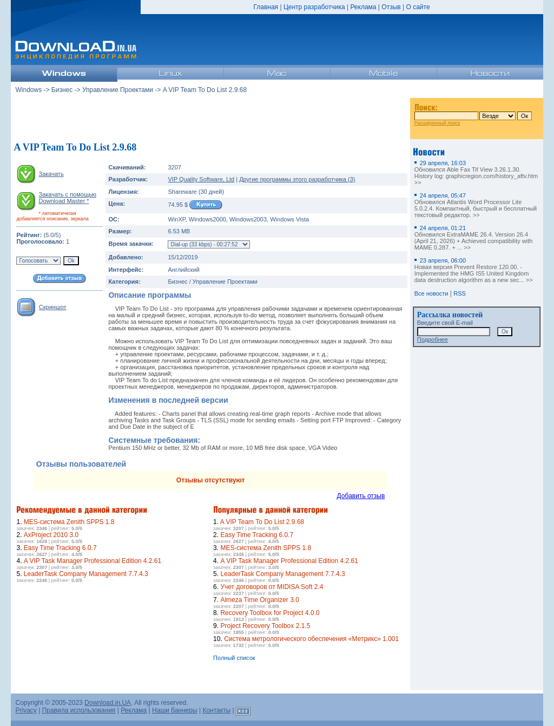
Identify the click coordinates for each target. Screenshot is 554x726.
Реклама (363, 7)
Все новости (431, 293)
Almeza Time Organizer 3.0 (259, 600)
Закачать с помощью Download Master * (67, 197)
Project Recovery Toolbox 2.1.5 (265, 626)
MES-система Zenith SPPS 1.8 (69, 522)
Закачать (51, 174)
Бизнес (61, 90)
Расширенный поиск (437, 123)
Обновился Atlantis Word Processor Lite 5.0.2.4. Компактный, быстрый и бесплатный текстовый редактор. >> (475, 205)
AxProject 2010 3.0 (51, 535)
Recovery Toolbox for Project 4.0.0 (269, 613)
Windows (28, 90)
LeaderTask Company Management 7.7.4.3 (86, 574)
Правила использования (79, 710)
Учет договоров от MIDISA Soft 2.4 (271, 587)
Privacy (25, 710)
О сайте (418, 7)
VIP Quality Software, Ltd (201, 179)
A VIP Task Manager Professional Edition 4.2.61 (92, 561)
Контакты (216, 710)
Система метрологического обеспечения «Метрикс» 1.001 (311, 639)
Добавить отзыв (361, 496)
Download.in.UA (107, 703)
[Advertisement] (210, 118)
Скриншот (53, 307)
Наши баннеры (174, 710)
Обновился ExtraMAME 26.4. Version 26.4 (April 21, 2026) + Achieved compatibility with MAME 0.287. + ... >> (473, 238)
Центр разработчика (314, 7)
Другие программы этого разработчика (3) (297, 179)
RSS (459, 293)
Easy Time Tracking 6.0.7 (60, 548)
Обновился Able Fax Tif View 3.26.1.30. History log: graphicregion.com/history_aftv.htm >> (476, 173)
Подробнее (432, 339)
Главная (265, 7)
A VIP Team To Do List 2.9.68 (262, 522)
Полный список (234, 658)
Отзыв (390, 7)
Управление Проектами (117, 90)
